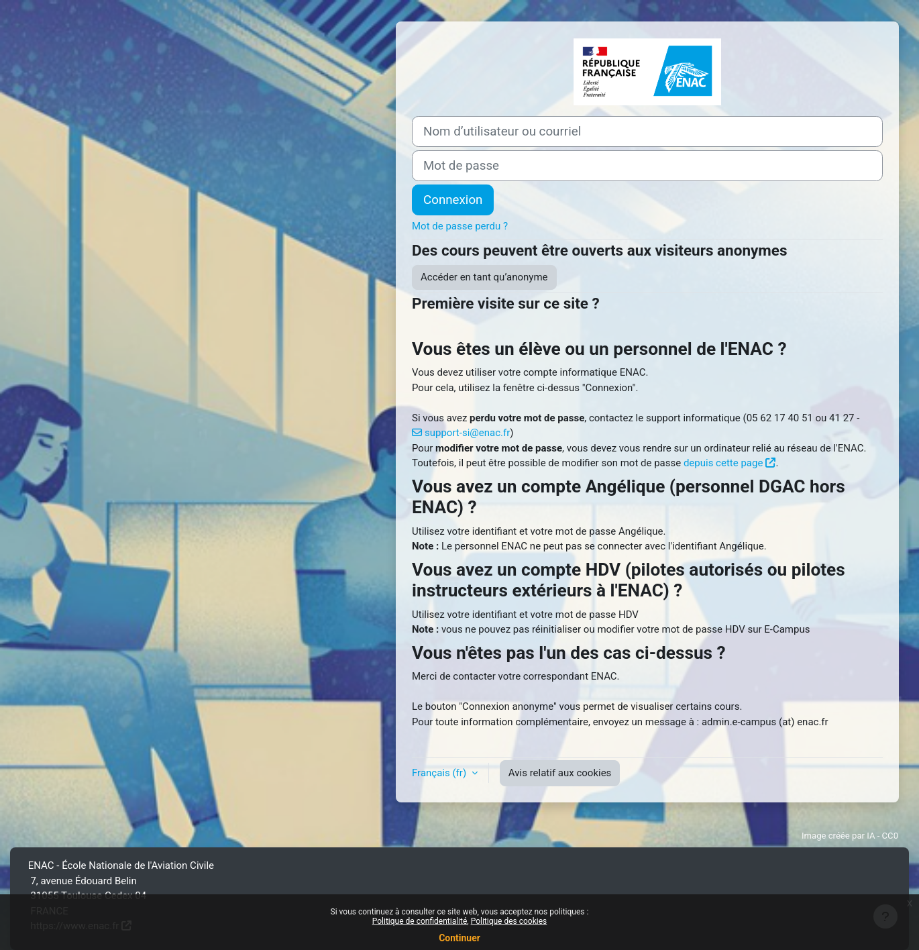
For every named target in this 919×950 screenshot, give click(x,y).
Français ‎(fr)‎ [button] (440, 773)
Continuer (459, 938)
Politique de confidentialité (420, 921)
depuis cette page (723, 463)
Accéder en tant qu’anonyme (484, 277)
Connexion (452, 200)
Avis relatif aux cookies (560, 773)
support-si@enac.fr (467, 433)
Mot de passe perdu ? (460, 226)
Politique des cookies (509, 921)
